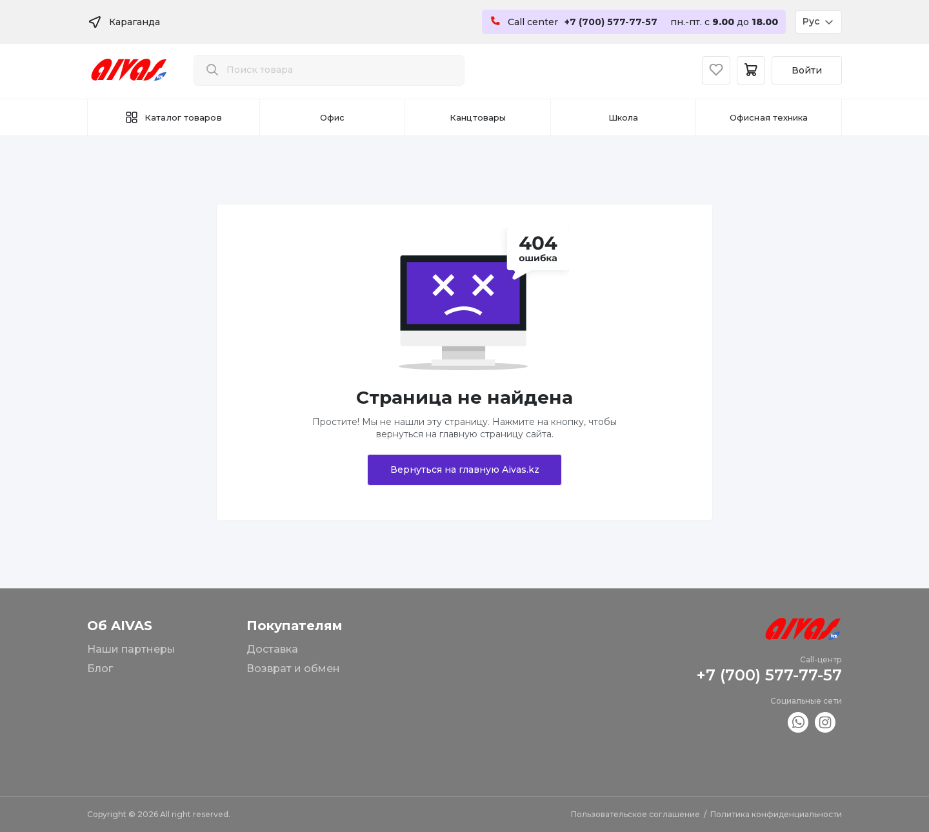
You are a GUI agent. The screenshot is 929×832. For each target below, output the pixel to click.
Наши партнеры (131, 649)
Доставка (272, 649)
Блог (100, 668)
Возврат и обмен (293, 668)
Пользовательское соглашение (635, 814)
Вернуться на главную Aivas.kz (464, 469)
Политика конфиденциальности (776, 814)
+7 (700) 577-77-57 (769, 675)
